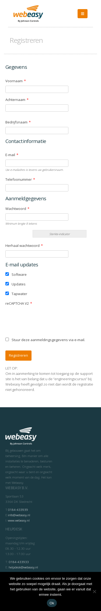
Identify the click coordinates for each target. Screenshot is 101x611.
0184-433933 (19, 562)
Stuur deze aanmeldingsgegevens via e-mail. (45, 339)
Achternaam (17, 99)
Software (16, 274)
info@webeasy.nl (19, 515)
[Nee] (94, 591)
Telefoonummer (20, 179)
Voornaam (15, 80)
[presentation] (46, 318)
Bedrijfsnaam (18, 122)
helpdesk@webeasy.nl (23, 567)
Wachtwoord (17, 208)
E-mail (11, 154)
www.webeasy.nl (19, 520)
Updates (15, 284)
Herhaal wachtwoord (24, 245)
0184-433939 (18, 509)
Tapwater (16, 293)
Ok (52, 603)
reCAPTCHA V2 (18, 303)
